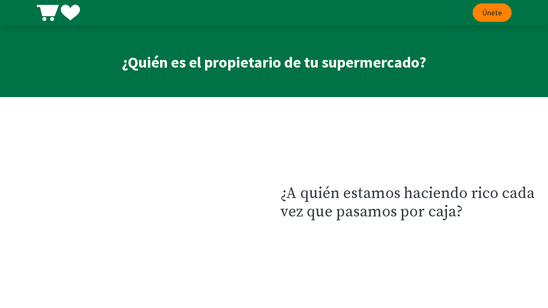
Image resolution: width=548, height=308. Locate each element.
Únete (492, 13)
